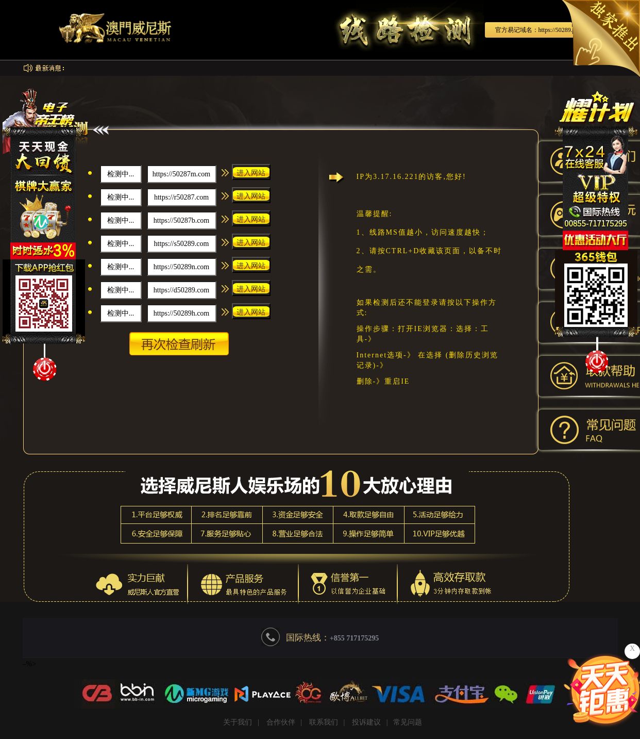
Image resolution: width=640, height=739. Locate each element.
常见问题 (407, 722)
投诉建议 (366, 722)
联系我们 (323, 722)
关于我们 (237, 722)
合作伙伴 (280, 722)
